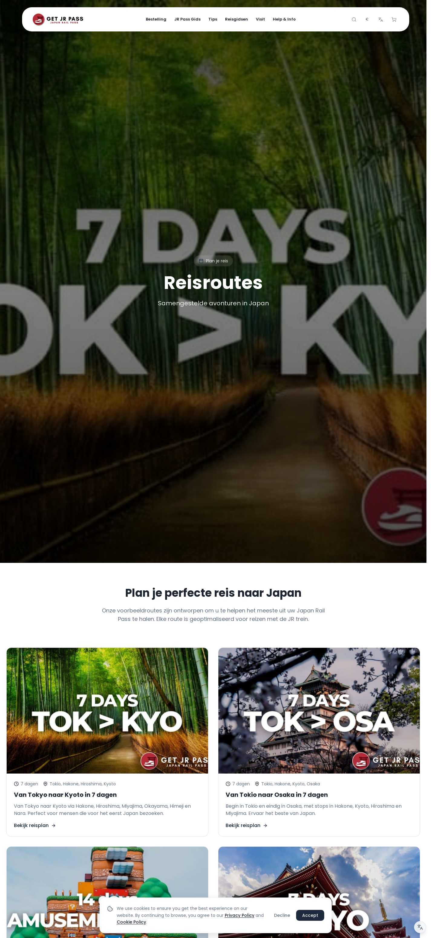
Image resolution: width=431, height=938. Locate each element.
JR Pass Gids (187, 19)
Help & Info (284, 19)
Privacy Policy (239, 915)
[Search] (353, 19)
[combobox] (367, 19)
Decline (282, 916)
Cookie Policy (131, 922)
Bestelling (156, 19)
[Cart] (393, 19)
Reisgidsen (236, 19)
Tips (212, 19)
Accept (310, 916)
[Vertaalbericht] (420, 927)
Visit (260, 19)
